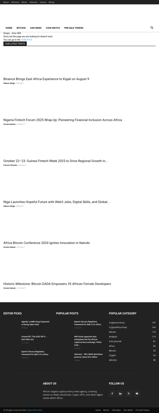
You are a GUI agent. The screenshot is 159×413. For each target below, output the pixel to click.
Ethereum (15, 2)
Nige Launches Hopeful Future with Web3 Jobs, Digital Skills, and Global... (56, 202)
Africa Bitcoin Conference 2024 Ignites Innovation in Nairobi (46, 243)
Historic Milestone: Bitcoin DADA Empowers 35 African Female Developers (57, 284)
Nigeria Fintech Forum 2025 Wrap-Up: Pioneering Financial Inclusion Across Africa (62, 120)
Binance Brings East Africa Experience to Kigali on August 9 (46, 79)
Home (9, 27)
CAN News (35, 27)
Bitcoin (6, 2)
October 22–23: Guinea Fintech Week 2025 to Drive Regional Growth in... (55, 161)
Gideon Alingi (9, 83)
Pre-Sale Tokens (73, 27)
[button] (152, 28)
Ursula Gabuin (9, 124)
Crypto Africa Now (34, 410)
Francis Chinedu (10, 165)
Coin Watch (53, 27)
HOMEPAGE (26, 39)
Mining (51, 2)
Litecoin (43, 2)
